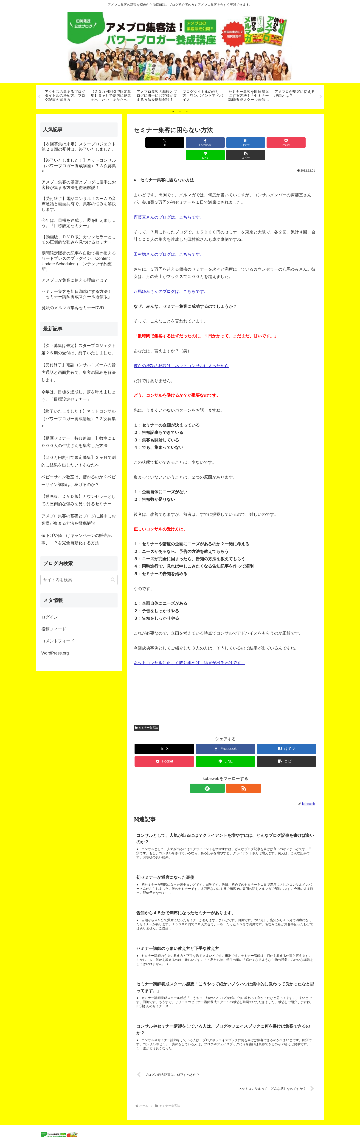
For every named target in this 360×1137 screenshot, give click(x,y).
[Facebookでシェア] (179, 142)
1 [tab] (173, 111)
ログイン (49, 617)
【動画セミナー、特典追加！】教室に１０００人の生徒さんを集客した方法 (78, 442)
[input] (79, 580)
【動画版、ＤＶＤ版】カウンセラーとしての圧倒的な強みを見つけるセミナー (78, 500)
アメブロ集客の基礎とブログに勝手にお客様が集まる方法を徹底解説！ (78, 520)
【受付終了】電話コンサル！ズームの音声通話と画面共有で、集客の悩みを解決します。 (78, 372)
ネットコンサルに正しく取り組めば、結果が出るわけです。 (189, 650)
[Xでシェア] (148, 142)
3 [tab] (187, 111)
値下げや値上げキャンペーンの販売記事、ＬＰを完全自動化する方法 (76, 539)
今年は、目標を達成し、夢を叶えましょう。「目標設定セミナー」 (78, 396)
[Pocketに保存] (241, 142)
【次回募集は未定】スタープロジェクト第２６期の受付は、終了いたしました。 (78, 349)
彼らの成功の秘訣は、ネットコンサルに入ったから (181, 353)
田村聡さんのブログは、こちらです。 (169, 241)
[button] (302, 142)
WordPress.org (55, 653)
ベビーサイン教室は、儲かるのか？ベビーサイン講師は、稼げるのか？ (78, 481)
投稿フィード (53, 629)
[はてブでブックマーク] (210, 142)
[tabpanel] (65, 96)
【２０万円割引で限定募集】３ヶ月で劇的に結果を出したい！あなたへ (78, 461)
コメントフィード (57, 641)
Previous (39, 96)
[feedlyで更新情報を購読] (220, 775)
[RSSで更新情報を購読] (230, 775)
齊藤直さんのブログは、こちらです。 (169, 204)
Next (320, 96)
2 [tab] (180, 111)
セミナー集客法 (146, 715)
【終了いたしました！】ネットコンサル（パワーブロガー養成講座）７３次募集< (78, 418)
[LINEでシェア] (272, 142)
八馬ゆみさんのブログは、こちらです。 (171, 279)
